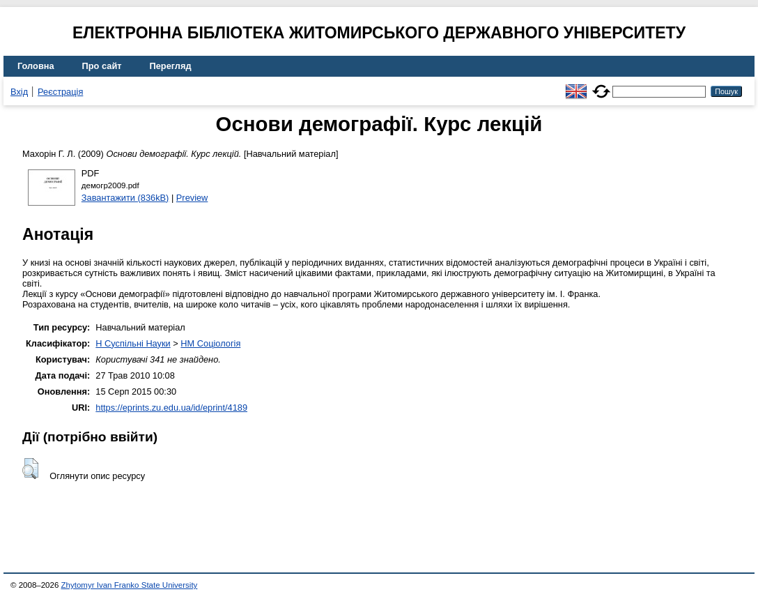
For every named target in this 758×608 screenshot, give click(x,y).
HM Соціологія (210, 343)
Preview (192, 197)
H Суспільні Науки (132, 343)
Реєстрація (60, 91)
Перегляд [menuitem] (171, 66)
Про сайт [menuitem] (102, 66)
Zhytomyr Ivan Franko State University (129, 585)
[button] (30, 468)
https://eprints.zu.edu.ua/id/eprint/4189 (171, 407)
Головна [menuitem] (35, 66)
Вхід (19, 91)
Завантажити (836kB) (125, 197)
